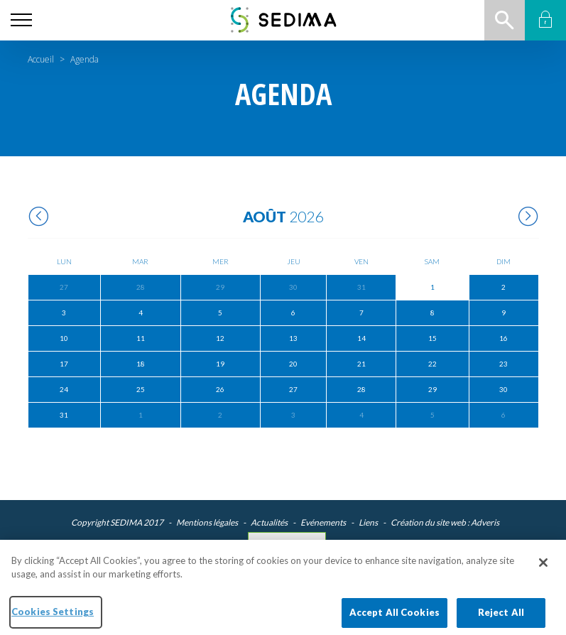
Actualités (269, 522)
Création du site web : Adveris (445, 522)
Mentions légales (207, 522)
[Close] (543, 569)
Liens (368, 522)
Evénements (323, 522)
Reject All (501, 618)
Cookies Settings (287, 542)
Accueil (41, 59)
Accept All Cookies (394, 618)
